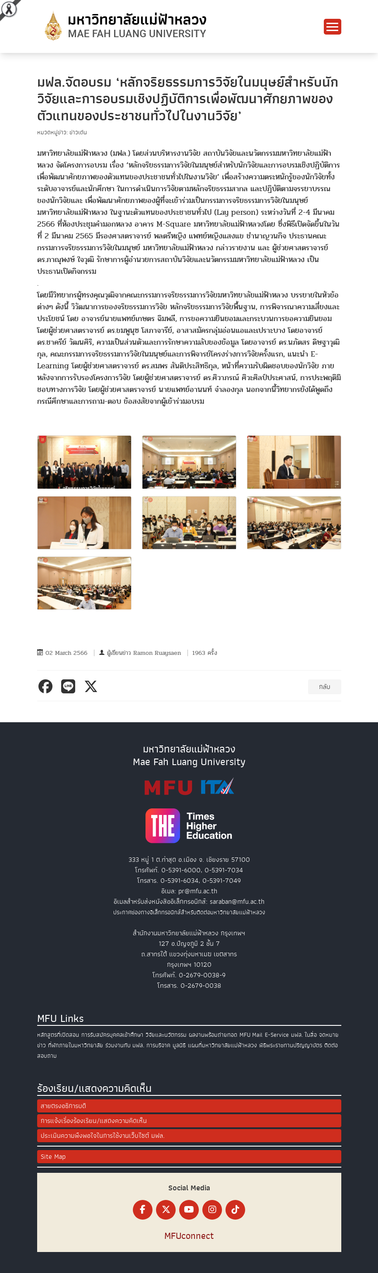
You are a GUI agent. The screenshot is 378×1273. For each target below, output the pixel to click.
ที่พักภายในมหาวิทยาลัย (75, 1045)
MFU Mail (251, 1034)
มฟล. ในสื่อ (304, 1034)
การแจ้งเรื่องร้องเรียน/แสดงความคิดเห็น (94, 1121)
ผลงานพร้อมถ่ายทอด (213, 1034)
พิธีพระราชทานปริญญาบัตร (290, 1045)
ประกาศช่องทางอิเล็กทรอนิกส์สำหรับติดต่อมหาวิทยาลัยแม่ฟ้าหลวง (189, 912)
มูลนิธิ (179, 1045)
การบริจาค (158, 1045)
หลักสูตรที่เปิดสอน (58, 1034)
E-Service (277, 1034)
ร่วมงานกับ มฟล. (124, 1045)
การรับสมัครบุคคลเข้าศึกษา (112, 1034)
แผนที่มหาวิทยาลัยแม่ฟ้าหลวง (222, 1045)
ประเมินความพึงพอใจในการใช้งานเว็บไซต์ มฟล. (103, 1135)
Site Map (53, 1156)
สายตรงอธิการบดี (63, 1106)
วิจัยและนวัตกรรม (166, 1034)
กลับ (324, 687)
